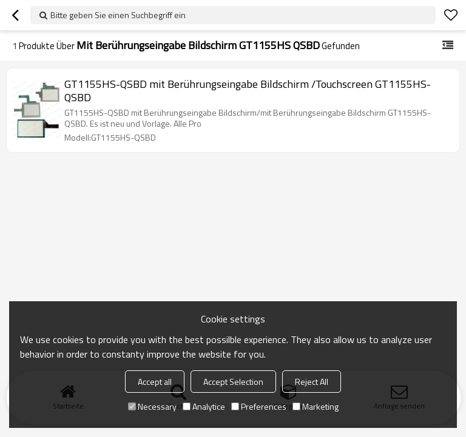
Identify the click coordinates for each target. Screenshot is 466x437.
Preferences (258, 406)
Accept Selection (233, 381)
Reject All (311, 381)
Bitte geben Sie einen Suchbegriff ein (118, 14)
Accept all (155, 381)
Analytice (204, 406)
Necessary (152, 406)
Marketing (315, 406)
